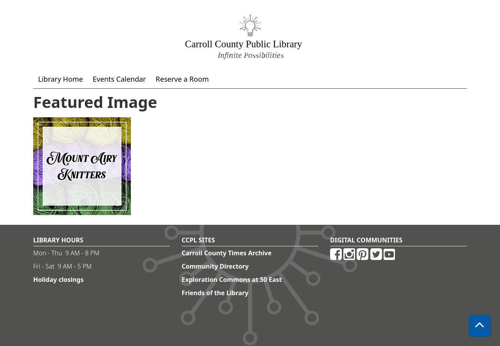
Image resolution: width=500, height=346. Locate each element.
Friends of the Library (215, 293)
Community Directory (215, 266)
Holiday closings (58, 279)
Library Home (60, 79)
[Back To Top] (479, 325)
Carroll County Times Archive (226, 253)
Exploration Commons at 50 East (232, 279)
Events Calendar (119, 79)
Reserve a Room (182, 79)
